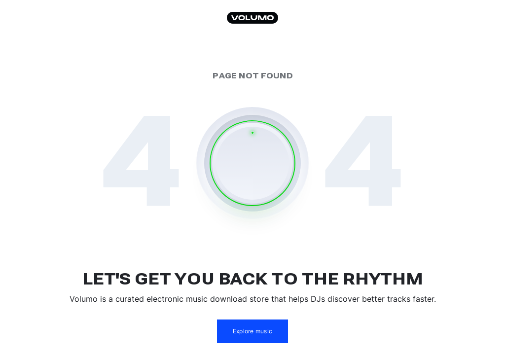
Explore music (252, 331)
